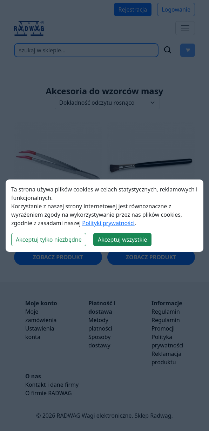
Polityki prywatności (108, 223)
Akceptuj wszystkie (122, 239)
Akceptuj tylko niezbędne (49, 239)
